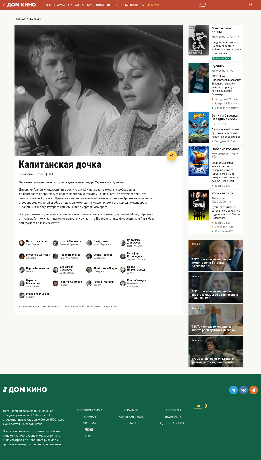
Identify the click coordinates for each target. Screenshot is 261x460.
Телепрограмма (54, 5)
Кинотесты (114, 5)
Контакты (131, 423)
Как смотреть (134, 5)
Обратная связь (131, 416)
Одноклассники (173, 423)
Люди (100, 5)
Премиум (153, 5)
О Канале (131, 410)
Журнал (73, 5)
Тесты (89, 436)
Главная (19, 19)
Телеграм (173, 410)
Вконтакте (173, 416)
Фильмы (87, 5)
